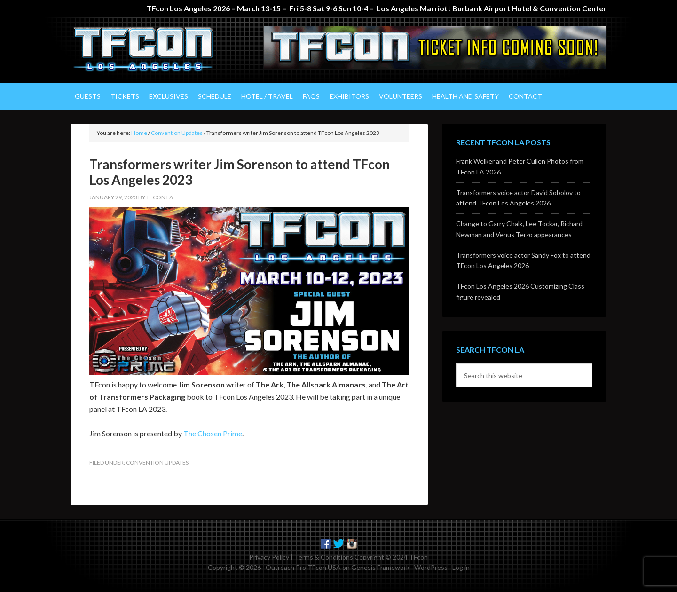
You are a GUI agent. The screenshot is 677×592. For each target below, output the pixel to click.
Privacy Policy (269, 557)
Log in (461, 567)
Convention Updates (157, 462)
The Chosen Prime (212, 433)
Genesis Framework (380, 567)
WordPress (431, 567)
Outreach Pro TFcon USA (303, 567)
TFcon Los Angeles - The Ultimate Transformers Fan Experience (150, 49)
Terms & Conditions (323, 557)
